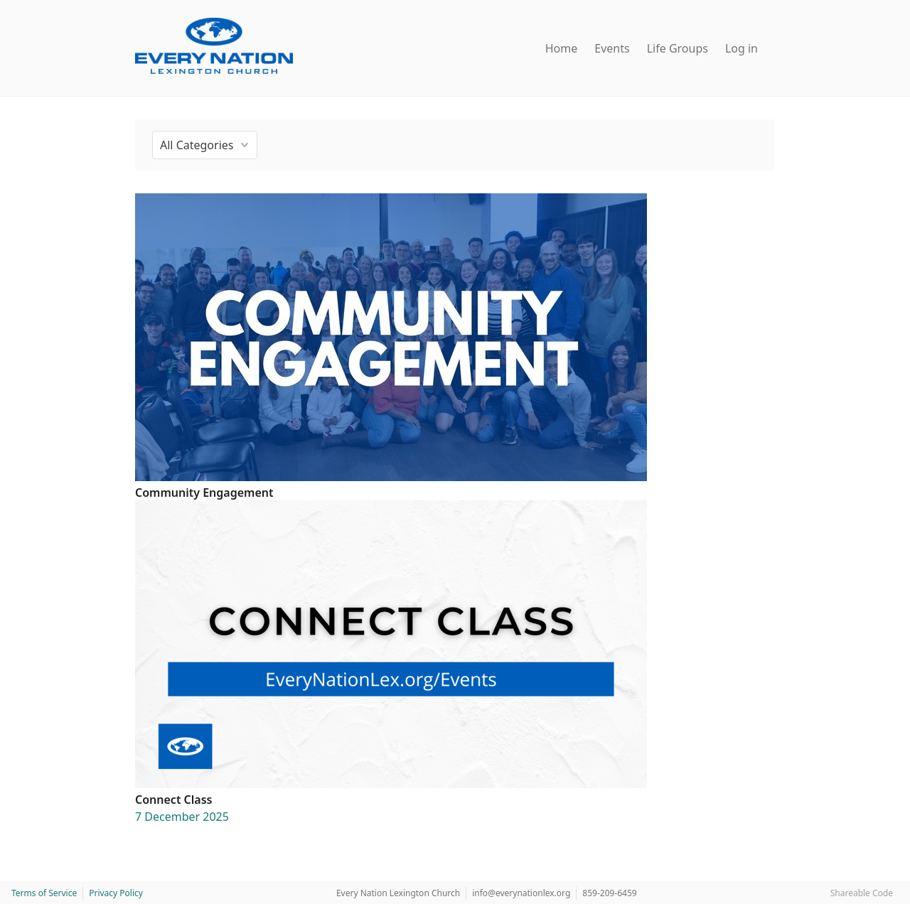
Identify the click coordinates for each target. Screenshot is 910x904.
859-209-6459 (609, 893)
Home (561, 48)
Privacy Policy (116, 893)
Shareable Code (861, 893)
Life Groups (677, 48)
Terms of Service (44, 893)
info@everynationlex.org (521, 893)
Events (611, 48)
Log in (741, 48)
